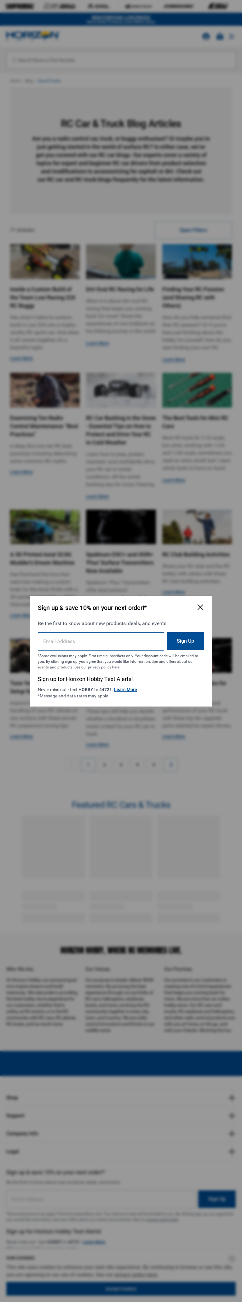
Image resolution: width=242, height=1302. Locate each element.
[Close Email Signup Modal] (200, 607)
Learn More (125, 689)
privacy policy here (103, 667)
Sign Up (185, 641)
